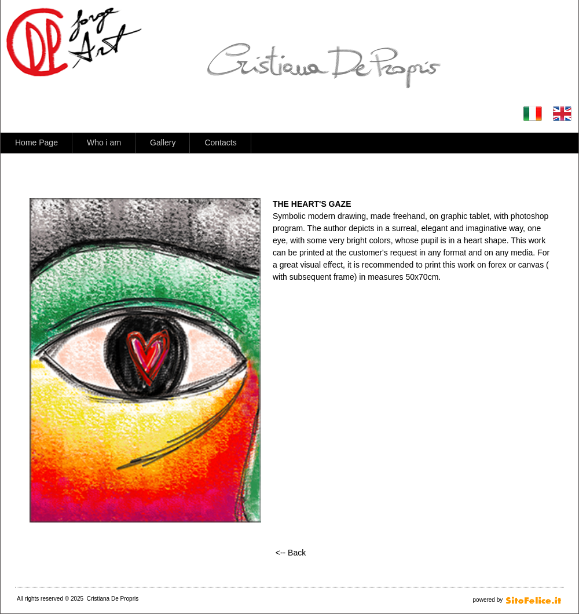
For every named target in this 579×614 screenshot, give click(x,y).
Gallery (162, 142)
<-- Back (291, 552)
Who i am (104, 142)
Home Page (36, 142)
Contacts (220, 142)
